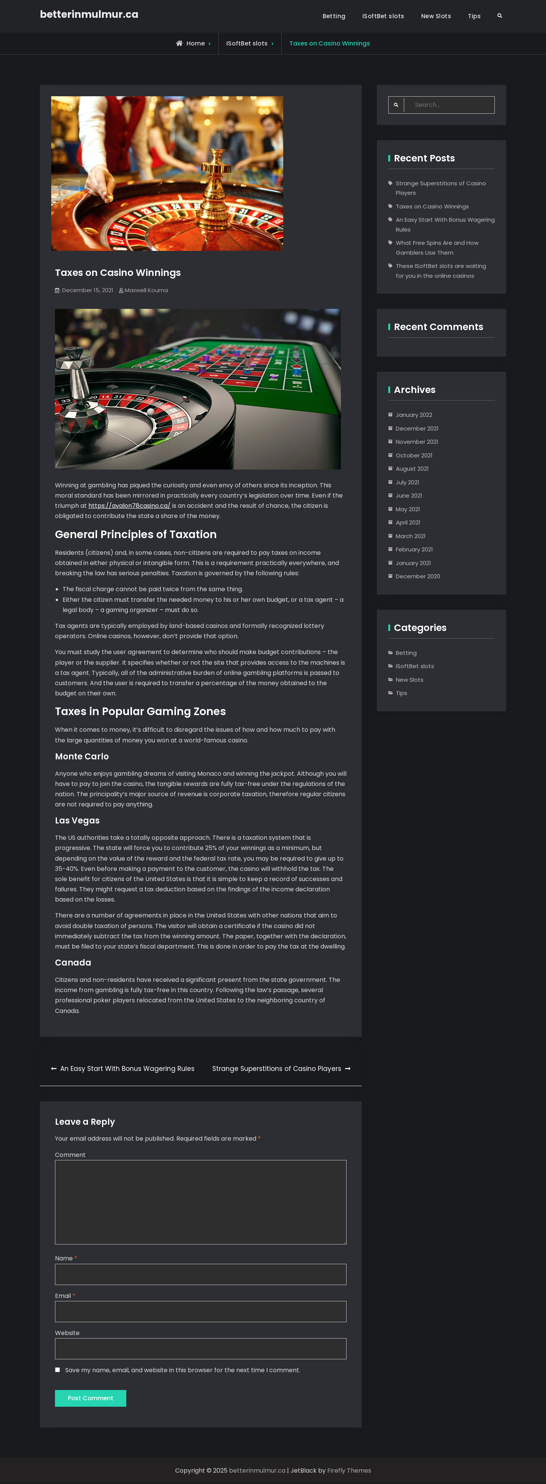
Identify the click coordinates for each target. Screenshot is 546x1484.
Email (65, 1295)
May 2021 (408, 509)
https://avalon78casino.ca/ (129, 505)
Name (66, 1258)
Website (67, 1333)
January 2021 (413, 563)
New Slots (436, 16)
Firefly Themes (349, 1471)
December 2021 (417, 428)
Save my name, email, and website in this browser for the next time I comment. (182, 1370)
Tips (474, 16)
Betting (334, 16)
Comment (70, 1155)
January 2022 (414, 415)
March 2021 (411, 536)
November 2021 (417, 442)
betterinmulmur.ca (89, 14)
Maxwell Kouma (146, 290)
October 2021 (414, 455)
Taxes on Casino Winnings (432, 206)
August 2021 (412, 469)
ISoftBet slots (383, 16)
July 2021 (407, 482)
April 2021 (408, 522)
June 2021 (409, 495)
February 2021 (414, 549)
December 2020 (418, 576)
